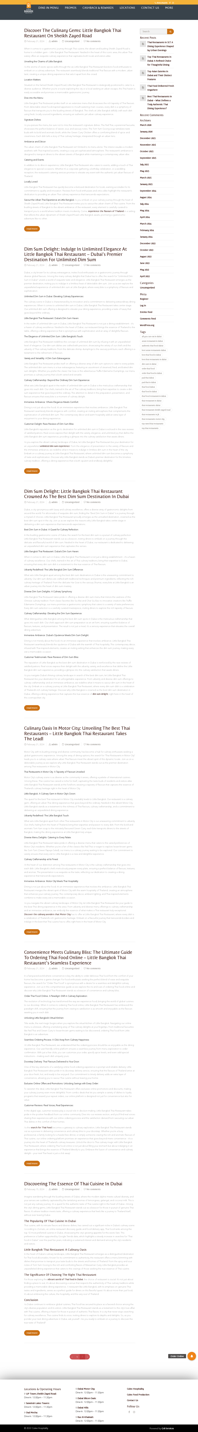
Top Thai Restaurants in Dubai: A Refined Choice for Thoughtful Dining (159, 60)
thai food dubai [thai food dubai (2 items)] (148, 387)
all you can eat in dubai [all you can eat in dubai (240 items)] (151, 336)
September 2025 (148, 157)
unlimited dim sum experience (55, 446)
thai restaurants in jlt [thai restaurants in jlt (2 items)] (150, 414)
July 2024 (144, 203)
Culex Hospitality (135, 1388)
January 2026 (146, 131)
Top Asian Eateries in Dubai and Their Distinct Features (159, 75)
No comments (93, 41)
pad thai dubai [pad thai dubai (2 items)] (148, 377)
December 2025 (147, 138)
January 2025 (146, 184)
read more (32, 228)
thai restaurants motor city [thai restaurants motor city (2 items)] (153, 419)
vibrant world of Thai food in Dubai (65, 1279)
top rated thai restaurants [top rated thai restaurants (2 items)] (152, 423)
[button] (191, 1356)
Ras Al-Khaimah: (85, 1417)
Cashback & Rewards (98, 7)
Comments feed (148, 318)
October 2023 (146, 250)
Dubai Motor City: (86, 1388)
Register (144, 298)
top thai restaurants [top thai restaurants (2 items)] (150, 428)
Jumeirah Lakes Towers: (37, 1403)
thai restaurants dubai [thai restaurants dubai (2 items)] (151, 405)
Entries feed (146, 312)
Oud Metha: (31, 1412)
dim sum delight (100, 693)
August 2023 (145, 256)
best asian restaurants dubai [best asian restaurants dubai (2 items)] (154, 350)
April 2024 (145, 217)
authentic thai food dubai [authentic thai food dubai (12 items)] (152, 345)
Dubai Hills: (83, 1407)
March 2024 (145, 223)
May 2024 (144, 210)
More (169, 7)
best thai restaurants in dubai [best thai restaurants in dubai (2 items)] (154, 359)
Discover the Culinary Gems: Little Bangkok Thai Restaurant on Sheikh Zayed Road (72, 32)
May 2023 (144, 269)
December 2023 (147, 243)
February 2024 (147, 230)
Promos (70, 7)
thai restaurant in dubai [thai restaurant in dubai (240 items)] (151, 400)
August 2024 (145, 197)
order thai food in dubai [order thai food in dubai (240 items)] (152, 373)
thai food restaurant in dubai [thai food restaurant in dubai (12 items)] (154, 396)
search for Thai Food (41, 1127)
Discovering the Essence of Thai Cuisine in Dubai (73, 1183)
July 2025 (144, 164)
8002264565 (161, 2)
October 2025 (146, 151)
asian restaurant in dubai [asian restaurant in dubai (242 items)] (152, 341)
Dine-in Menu (48, 7)
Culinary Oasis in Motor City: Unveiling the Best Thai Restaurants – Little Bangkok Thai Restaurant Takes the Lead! (77, 733)
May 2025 (144, 171)
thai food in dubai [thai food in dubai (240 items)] (149, 391)
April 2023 (145, 276)
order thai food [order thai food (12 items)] (148, 368)
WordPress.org (147, 325)
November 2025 (148, 144)
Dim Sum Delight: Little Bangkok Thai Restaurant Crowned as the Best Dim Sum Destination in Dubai (76, 493)
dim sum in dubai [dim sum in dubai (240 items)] (149, 364)
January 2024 (146, 236)
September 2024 (148, 190)
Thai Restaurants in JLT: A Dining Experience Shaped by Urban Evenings (160, 46)
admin (54, 41)
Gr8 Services (168, 1428)
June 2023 (144, 263)
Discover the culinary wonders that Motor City (47, 914)
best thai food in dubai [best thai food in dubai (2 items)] (151, 354)
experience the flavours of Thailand (106, 211)
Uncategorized (72, 41)
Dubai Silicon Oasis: (86, 1398)
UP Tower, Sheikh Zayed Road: (41, 1393)
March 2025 (145, 177)
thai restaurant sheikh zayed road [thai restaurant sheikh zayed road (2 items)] (156, 409)
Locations (127, 7)
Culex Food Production (138, 1394)
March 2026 (145, 125)
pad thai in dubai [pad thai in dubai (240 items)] (149, 382)
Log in (143, 305)
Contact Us (150, 7)
